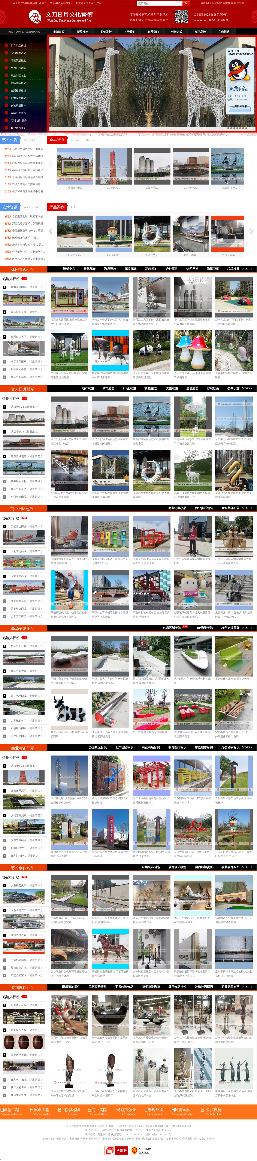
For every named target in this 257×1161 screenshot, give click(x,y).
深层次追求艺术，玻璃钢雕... (28, 223)
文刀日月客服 (239, 106)
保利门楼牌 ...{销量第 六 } (25, 855)
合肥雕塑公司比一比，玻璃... (28, 230)
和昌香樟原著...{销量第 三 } (26, 935)
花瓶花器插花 (151, 986)
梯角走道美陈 (230, 627)
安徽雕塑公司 (173, 1138)
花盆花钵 (131, 268)
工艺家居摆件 (98, 986)
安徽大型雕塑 (206, 1138)
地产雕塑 (88, 388)
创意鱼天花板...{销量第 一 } (26, 1005)
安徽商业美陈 (110, 1138)
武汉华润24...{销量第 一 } (25, 406)
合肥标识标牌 (18, 90)
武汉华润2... (114, 187)
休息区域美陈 (172, 627)
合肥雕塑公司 (93, 1138)
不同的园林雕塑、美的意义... (28, 170)
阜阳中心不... (75, 255)
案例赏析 (106, 31)
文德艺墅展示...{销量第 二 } (26, 790)
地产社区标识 (124, 747)
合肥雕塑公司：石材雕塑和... (28, 251)
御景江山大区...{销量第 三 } (26, 336)
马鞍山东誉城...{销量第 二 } (26, 311)
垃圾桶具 (233, 268)
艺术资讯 (10, 207)
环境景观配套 (18, 60)
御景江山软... (191, 255)
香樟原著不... (229, 255)
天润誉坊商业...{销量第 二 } (26, 551)
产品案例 (57, 207)
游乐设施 (110, 268)
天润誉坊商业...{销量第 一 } (26, 526)
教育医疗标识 (177, 747)
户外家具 (172, 268)
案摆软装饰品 (124, 986)
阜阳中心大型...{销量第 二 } (26, 670)
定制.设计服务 (19, 120)
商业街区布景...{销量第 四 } (26, 600)
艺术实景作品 (18, 98)
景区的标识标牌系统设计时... (28, 177)
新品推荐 (82, 31)
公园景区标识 (98, 747)
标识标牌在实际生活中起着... (28, 191)
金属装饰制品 (151, 867)
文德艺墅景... (152, 255)
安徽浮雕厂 (158, 1138)
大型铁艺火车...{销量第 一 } (26, 885)
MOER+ (247, 268)
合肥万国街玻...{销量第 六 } (26, 616)
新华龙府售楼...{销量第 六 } (26, 1095)
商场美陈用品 (18, 83)
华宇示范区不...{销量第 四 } (26, 361)
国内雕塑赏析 (204, 867)
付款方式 (176, 31)
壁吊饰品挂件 (177, 986)
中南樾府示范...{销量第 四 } (26, 959)
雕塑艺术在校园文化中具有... (28, 258)
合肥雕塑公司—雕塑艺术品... (28, 216)
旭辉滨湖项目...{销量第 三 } (26, 456)
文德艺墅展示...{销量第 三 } (26, 815)
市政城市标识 (204, 747)
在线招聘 (223, 31)
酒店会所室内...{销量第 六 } (26, 975)
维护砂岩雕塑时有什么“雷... (27, 244)
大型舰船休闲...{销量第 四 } (26, 720)
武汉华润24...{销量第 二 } (25, 431)
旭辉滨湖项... (229, 187)
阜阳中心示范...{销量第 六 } (26, 377)
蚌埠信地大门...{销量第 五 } (26, 848)
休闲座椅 (192, 268)
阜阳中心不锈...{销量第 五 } (26, 369)
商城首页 (58, 31)
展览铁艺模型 (177, 867)
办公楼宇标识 (230, 747)
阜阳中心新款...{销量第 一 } (26, 646)
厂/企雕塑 (129, 388)
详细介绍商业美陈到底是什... (28, 184)
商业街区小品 (177, 508)
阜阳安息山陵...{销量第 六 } (26, 496)
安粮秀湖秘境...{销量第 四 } (26, 840)
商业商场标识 (151, 747)
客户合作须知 (18, 128)
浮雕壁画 (213, 388)
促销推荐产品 (18, 53)
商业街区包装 (18, 75)
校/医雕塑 (150, 388)
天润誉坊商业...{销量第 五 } (26, 608)
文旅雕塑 (172, 388)
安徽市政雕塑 (77, 1138)
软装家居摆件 (18, 105)
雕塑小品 (69, 268)
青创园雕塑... (113, 255)
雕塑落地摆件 (71, 986)
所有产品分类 (18, 45)
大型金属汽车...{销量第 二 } (26, 910)
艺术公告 (10, 140)
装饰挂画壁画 (204, 986)
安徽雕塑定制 (143, 1138)
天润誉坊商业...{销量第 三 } (26, 576)
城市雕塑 (108, 388)
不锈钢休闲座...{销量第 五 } (26, 728)
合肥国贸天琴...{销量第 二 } (26, 1029)
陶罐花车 (213, 268)
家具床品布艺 (230, 986)
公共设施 (233, 388)
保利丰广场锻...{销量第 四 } (26, 1079)
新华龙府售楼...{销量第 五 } (26, 1087)
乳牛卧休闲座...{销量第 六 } (26, 736)
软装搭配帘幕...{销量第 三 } (26, 1054)
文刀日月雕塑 (18, 68)
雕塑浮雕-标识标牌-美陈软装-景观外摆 (222, 3)
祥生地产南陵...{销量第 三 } (26, 695)
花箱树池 (151, 268)
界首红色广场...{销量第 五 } (26, 967)
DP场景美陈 (205, 627)
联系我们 (153, 31)
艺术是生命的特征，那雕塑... (28, 149)
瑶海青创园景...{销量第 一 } (26, 287)
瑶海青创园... (75, 187)
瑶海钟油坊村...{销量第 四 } (26, 481)
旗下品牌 (200, 31)
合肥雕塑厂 (61, 1138)
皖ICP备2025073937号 (158, 1134)
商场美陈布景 (230, 508)
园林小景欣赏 (18, 113)
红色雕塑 (192, 388)
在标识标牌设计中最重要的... (28, 163)
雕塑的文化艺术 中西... (25, 237)
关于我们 (129, 31)
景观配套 (90, 268)
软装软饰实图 (230, 867)
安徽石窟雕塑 (126, 1138)
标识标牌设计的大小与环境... (28, 156)
